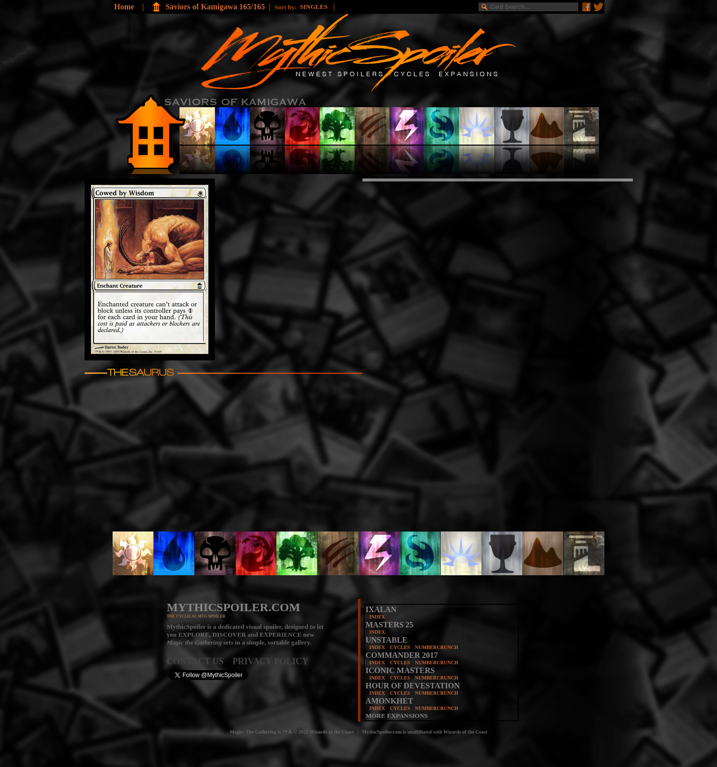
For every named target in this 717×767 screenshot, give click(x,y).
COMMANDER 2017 (401, 655)
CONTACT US (200, 661)
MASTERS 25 (389, 624)
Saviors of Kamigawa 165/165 (215, 6)
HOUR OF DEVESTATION (412, 685)
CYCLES (400, 647)
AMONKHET (389, 701)
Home (124, 6)
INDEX (377, 617)
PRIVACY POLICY (271, 661)
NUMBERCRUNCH (436, 647)
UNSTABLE (386, 640)
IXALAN (380, 609)
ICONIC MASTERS (400, 670)
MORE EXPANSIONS (396, 715)
